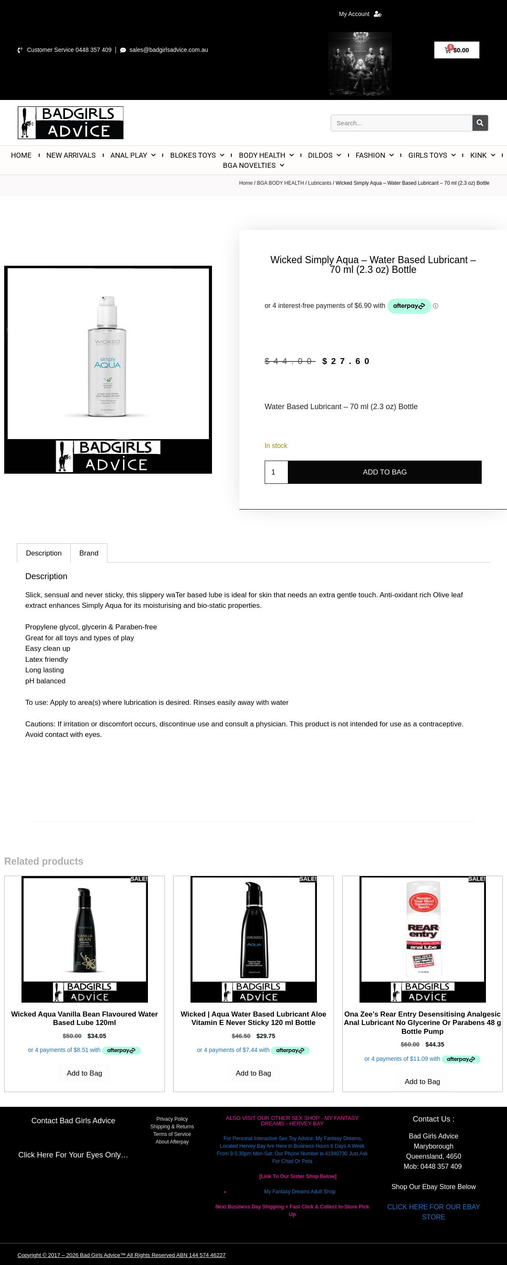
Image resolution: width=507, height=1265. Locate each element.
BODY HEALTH (266, 155)
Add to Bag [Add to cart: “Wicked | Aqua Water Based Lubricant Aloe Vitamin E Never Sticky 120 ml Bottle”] (253, 1073)
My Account (360, 14)
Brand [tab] (88, 553)
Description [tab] (44, 553)
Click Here (35, 1155)
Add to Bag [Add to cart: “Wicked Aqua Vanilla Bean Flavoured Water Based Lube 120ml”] (84, 1073)
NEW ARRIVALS (71, 155)
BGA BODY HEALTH (280, 183)
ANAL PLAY (133, 155)
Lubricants (319, 183)
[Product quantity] (276, 472)
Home (245, 183)
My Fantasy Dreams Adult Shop (299, 1192)
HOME (21, 155)
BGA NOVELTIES (253, 165)
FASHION (375, 155)
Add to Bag (385, 472)
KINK (482, 155)
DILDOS (324, 155)
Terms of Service (172, 1134)
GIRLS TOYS (432, 155)
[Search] (480, 123)
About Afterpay (172, 1142)
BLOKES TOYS (197, 155)
